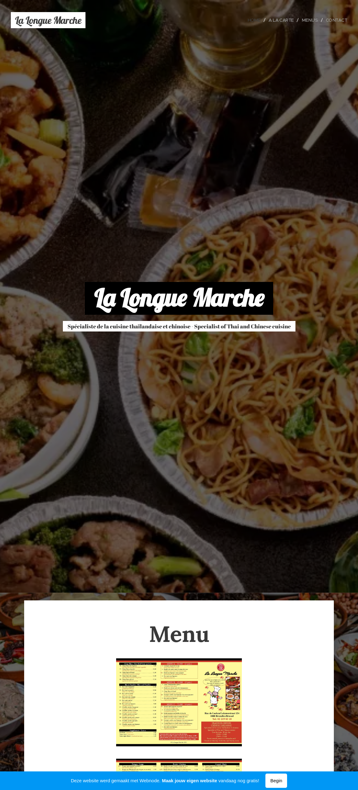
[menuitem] (251, 20)
